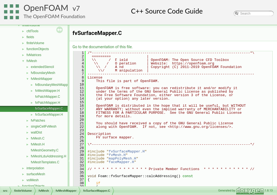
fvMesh (32, 61)
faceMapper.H (121, 162)
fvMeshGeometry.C (44, 150)
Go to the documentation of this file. (102, 47)
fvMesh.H (38, 144)
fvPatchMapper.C (47, 97)
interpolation (35, 168)
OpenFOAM (46, 8)
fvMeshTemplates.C (45, 162)
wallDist (36, 132)
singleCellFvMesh (44, 126)
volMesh (33, 180)
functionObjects (38, 49)
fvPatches (38, 120)
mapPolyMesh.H (122, 158)
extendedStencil (42, 67)
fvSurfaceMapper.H (49, 114)
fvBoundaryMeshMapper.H (54, 85)
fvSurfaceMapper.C (49, 108)
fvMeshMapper (41, 79)
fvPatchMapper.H (47, 103)
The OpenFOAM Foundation (54, 16)
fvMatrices (34, 55)
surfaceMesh (36, 174)
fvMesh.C (38, 138)
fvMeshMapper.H (47, 91)
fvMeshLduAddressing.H (48, 156)
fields (30, 37)
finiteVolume (31, 25)
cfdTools (32, 31)
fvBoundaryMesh (43, 73)
